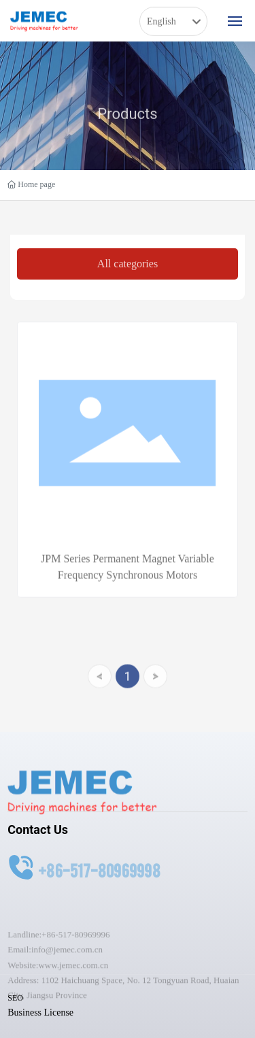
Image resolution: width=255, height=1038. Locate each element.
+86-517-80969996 (75, 955)
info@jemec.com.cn (67, 970)
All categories (127, 263)
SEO (15, 998)
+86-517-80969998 (99, 875)
